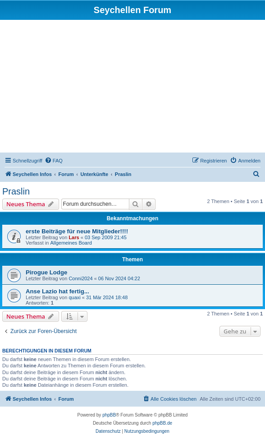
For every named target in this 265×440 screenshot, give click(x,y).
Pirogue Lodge (46, 272)
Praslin (16, 191)
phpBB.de (162, 423)
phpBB (109, 414)
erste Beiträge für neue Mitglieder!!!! (77, 231)
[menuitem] (54, 160)
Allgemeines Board (70, 242)
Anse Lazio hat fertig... (57, 291)
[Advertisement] (132, 87)
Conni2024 (80, 278)
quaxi (74, 297)
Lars (74, 237)
